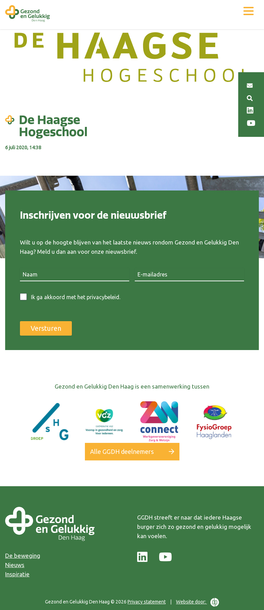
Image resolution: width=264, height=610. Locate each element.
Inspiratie (17, 574)
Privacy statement (147, 601)
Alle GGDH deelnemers (122, 451)
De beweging (22, 555)
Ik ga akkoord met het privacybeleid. (75, 297)
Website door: (197, 602)
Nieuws (14, 565)
